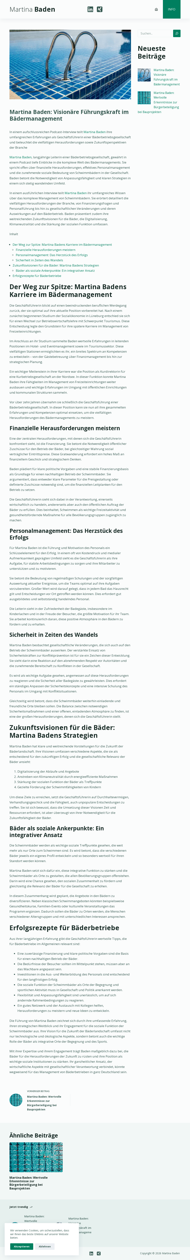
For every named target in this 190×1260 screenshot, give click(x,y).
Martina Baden (94, 132)
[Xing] (99, 9)
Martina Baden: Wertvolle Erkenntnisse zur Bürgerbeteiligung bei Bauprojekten (158, 102)
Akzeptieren (22, 1246)
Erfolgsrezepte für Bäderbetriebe (37, 276)
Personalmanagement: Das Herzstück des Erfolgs (52, 255)
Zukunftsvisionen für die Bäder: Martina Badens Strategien (56, 265)
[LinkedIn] (90, 9)
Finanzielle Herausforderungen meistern (45, 250)
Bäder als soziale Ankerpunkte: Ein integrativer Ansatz (55, 270)
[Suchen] (177, 33)
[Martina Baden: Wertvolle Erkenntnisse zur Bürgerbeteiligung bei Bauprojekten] (144, 97)
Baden (32, 9)
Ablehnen (45, 1246)
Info (171, 9)
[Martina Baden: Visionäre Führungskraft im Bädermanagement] (144, 74)
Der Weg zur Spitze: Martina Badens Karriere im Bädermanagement (62, 244)
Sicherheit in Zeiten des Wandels (39, 260)
